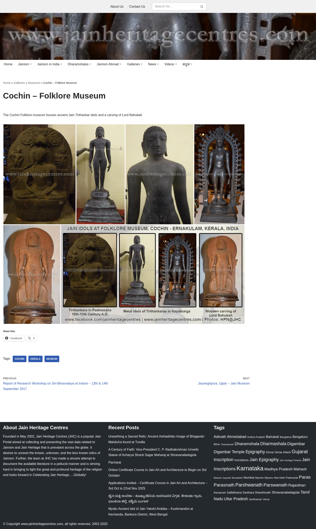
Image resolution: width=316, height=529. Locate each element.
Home (8, 64)
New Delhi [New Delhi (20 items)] (279, 477)
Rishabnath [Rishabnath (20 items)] (220, 492)
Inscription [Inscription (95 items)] (223, 459)
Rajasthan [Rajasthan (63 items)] (297, 485)
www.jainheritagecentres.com (42, 524)
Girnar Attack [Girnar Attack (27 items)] (283, 452)
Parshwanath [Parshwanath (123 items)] (249, 484)
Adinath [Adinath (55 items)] (220, 437)
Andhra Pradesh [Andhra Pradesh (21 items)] (256, 437)
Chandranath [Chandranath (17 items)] (227, 444)
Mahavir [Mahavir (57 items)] (300, 469)
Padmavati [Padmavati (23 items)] (292, 477)
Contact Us (137, 6)
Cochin (19, 359)
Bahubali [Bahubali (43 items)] (272, 437)
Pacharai (114, 462)
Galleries (19, 82)
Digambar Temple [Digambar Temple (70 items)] (229, 452)
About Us (117, 6)
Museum (52, 359)
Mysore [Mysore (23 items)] (259, 477)
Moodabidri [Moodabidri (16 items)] (237, 478)
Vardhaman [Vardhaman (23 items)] (255, 499)
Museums (34, 82)
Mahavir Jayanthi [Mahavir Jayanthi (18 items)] (222, 478)
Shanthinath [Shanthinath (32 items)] (263, 492)
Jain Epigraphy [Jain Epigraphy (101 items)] (264, 459)
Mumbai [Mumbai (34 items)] (248, 477)
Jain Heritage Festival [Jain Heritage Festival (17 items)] (290, 460)
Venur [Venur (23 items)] (266, 499)
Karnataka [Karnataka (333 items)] (250, 468)
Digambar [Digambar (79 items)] (296, 444)
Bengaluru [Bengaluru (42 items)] (300, 437)
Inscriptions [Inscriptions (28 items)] (241, 460)
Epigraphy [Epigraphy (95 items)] (255, 451)
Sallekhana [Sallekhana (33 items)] (234, 492)
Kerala (35, 359)
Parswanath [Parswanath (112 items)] (275, 484)
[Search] (175, 6)
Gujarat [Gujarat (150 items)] (300, 451)
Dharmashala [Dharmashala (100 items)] (273, 443)
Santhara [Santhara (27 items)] (248, 492)
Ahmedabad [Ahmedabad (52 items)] (236, 437)
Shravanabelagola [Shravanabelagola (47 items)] (285, 492)
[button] (31, 64)
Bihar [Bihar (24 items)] (217, 444)
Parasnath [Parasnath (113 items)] (224, 484)
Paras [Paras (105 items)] (305, 477)
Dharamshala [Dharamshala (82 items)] (247, 443)
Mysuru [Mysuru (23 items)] (269, 477)
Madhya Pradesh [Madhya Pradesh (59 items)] (278, 469)
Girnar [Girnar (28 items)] (270, 452)
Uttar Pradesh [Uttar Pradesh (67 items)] (236, 499)
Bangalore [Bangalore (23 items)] (286, 437)
